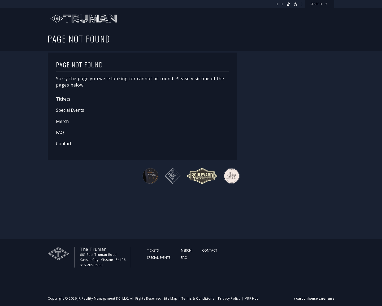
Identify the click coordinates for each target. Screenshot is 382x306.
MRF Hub (252, 298)
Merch (62, 121)
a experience (314, 298)
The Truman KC (83, 18)
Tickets (63, 99)
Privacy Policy (229, 298)
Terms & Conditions (197, 298)
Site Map (170, 298)
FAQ (60, 132)
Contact (63, 143)
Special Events (70, 110)
